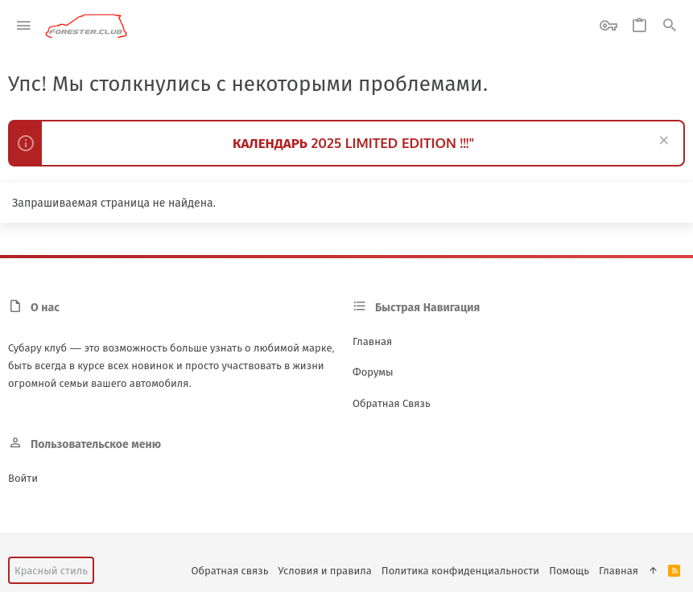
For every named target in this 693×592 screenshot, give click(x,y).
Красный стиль (51, 570)
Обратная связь (392, 403)
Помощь (569, 570)
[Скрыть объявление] (662, 142)
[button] (23, 26)
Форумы (373, 371)
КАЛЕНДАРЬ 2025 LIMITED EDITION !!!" (353, 142)
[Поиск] (669, 26)
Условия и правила (324, 570)
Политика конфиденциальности (460, 570)
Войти (23, 477)
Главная (372, 341)
